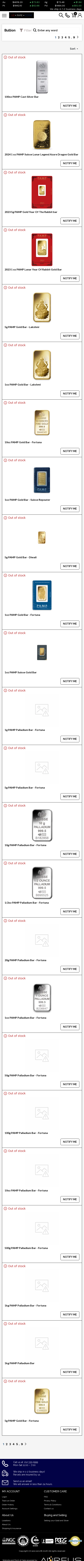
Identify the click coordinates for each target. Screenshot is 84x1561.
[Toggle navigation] (4, 15)
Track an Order (8, 1501)
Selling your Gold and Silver (56, 1520)
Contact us (49, 1508)
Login (4, 1497)
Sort (73, 48)
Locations (6, 1520)
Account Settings (9, 1508)
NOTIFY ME (70, 105)
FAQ (46, 1497)
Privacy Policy (50, 1501)
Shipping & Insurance (11, 1528)
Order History (8, 1504)
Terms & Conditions (52, 1504)
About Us (6, 1524)
